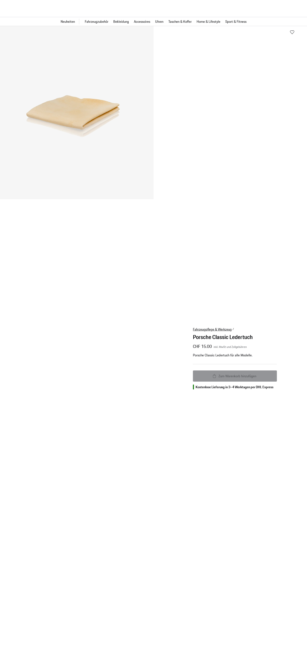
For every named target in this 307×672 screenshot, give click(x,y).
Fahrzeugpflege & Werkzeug (212, 329)
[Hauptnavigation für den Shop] (153, 21)
